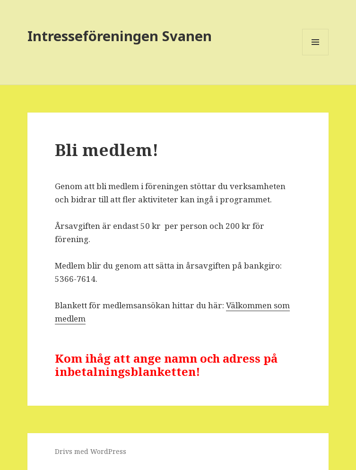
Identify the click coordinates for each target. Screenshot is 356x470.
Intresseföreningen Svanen (119, 35)
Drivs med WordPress (90, 451)
